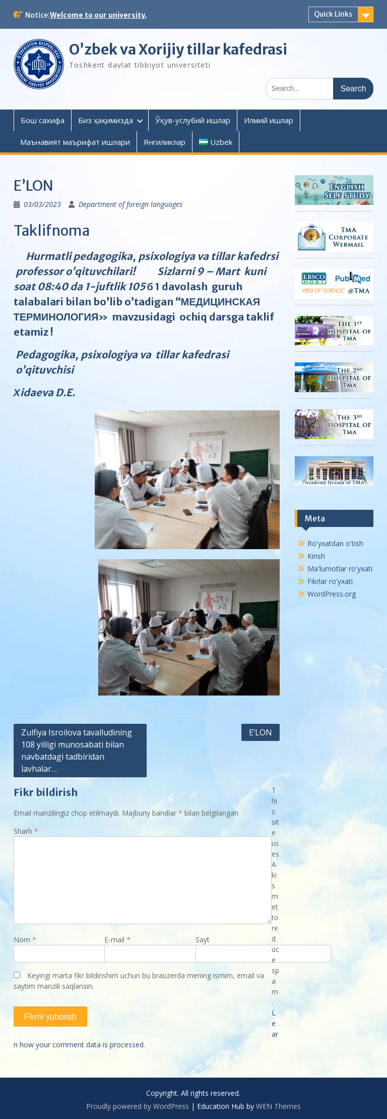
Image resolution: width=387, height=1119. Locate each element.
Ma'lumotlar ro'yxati (339, 568)
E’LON (260, 732)
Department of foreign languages (130, 204)
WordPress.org (331, 594)
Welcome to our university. (98, 15)
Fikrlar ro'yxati (330, 581)
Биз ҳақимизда (105, 120)
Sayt (203, 939)
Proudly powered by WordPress (137, 1106)
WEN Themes (278, 1106)
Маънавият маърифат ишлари (75, 142)
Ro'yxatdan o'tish (335, 543)
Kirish (316, 556)
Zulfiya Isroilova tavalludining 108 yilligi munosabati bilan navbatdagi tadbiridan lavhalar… (76, 750)
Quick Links (333, 14)
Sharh (26, 831)
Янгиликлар (164, 142)
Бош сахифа (42, 120)
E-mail (117, 939)
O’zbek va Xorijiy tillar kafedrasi (178, 49)
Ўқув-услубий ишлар (192, 120)
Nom (25, 939)
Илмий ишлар (268, 120)
